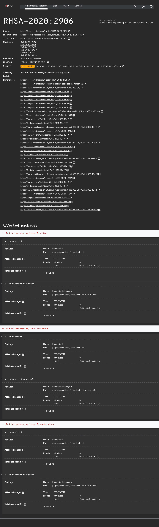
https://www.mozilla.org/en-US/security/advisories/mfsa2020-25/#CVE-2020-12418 (59, 143)
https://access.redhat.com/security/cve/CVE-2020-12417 (46, 115)
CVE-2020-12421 (28, 52)
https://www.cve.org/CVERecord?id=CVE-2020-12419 (45, 151)
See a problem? (108, 20)
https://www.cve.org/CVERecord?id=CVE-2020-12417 (45, 119)
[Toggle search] (135, 6)
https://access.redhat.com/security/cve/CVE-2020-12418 (46, 131)
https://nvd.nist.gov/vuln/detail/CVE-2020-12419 (43, 154)
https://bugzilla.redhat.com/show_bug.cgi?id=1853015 (45, 96)
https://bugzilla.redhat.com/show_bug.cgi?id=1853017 (45, 103)
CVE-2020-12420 (29, 50)
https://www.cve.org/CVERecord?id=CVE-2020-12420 (45, 166)
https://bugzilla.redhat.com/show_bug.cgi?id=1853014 (45, 92)
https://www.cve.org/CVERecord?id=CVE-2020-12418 (45, 135)
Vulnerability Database (36, 6)
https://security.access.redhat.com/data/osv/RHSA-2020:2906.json (51, 35)
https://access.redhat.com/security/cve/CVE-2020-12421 (46, 178)
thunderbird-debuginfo (20, 284)
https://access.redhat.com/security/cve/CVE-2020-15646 (47, 194)
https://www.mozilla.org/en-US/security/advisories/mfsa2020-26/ (50, 88)
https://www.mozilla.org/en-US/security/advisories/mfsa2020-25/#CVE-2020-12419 (59, 158)
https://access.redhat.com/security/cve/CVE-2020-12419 (46, 147)
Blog (55, 6)
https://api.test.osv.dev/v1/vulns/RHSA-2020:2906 (44, 38)
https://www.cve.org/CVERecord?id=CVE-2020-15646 (45, 202)
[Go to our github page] (151, 6)
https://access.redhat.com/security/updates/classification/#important (52, 84)
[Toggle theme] (143, 6)
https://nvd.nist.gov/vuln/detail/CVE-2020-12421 (43, 186)
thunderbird (14, 241)
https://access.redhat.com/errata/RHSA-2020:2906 (44, 31)
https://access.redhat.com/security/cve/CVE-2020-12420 (47, 162)
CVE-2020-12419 (28, 47)
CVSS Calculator (112, 66)
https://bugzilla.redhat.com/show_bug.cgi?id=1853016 (45, 99)
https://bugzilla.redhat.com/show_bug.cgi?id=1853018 (45, 107)
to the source (137, 23)
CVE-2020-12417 (28, 42)
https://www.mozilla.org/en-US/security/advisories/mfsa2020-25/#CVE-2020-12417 (59, 127)
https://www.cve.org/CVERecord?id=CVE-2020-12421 (45, 182)
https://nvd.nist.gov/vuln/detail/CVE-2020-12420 (43, 170)
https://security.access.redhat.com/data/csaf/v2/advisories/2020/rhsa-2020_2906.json (60, 111)
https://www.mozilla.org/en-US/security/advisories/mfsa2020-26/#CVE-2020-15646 (59, 209)
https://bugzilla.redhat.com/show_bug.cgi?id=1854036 (45, 198)
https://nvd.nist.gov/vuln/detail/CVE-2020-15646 (43, 206)
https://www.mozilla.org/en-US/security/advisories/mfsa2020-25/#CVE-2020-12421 (59, 190)
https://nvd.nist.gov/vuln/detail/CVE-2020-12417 (43, 123)
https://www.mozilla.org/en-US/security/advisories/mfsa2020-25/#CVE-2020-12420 (59, 174)
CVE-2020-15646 (29, 55)
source (50, 273)
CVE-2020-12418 (28, 45)
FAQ (65, 6)
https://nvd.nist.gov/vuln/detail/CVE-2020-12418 (43, 139)
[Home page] (9, 7)
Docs (77, 6)
